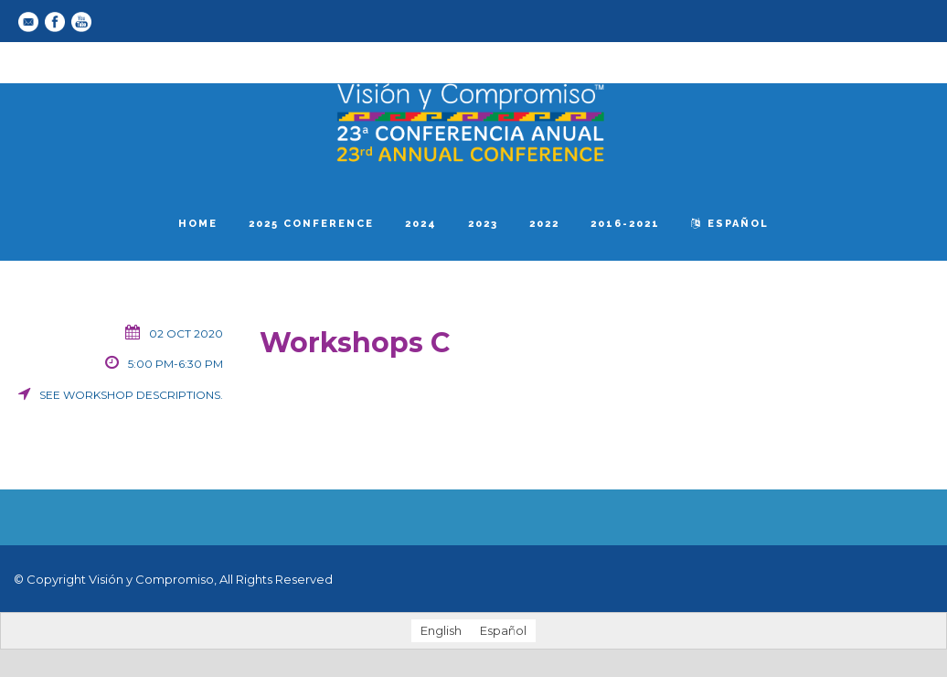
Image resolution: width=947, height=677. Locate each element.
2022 (544, 224)
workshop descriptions (141, 395)
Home (198, 224)
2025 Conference (311, 224)
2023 (483, 224)
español (730, 224)
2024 (421, 224)
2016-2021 (625, 224)
